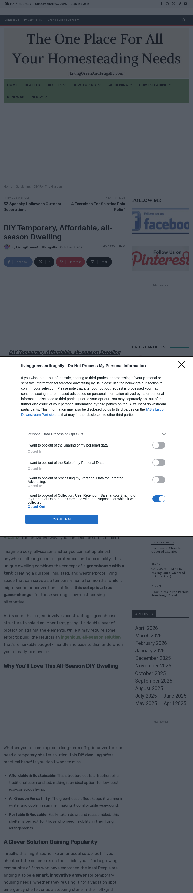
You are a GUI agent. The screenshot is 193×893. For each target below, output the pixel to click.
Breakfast (160, 419)
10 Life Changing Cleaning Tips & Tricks (170, 366)
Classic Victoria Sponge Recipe (168, 502)
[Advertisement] (96, 140)
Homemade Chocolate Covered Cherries (167, 549)
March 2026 (148, 636)
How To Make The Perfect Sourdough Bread (169, 593)
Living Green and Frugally (60, 523)
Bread (155, 563)
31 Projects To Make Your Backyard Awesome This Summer (169, 407)
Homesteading (163, 443)
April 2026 (146, 628)
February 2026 (151, 643)
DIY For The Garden (48, 186)
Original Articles (165, 380)
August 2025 (149, 688)
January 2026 (150, 651)
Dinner (156, 586)
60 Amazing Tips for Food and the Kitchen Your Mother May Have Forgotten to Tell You (170, 428)
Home (8, 186)
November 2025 (153, 666)
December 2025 (153, 658)
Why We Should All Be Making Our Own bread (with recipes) (168, 572)
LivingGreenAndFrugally (36, 247)
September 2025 (153, 681)
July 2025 (146, 696)
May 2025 (146, 703)
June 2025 (174, 696)
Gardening (23, 186)
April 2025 (175, 703)
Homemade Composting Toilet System (169, 449)
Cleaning (159, 360)
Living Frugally (162, 542)
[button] (183, 20)
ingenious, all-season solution (91, 637)
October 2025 (150, 673)
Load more (161, 466)
